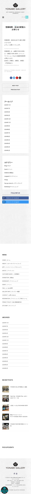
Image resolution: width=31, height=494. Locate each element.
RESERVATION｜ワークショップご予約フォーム (14, 298)
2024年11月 (7, 122)
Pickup (6, 179)
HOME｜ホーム (6, 260)
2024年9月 (7, 126)
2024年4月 (7, 143)
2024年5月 (7, 140)
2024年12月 (7, 119)
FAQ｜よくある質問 (7, 288)
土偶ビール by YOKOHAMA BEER (19, 405)
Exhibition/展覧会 (8, 172)
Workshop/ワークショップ (11, 186)
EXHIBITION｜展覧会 (8, 277)
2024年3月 (7, 147)
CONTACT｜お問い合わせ (9, 295)
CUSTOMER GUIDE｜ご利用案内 (10, 274)
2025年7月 (7, 108)
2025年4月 (7, 112)
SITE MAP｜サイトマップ (9, 305)
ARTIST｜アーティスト (8, 270)
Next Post (15, 85)
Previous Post (15, 89)
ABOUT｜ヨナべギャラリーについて (11, 263)
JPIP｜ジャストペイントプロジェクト (12, 267)
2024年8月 (7, 129)
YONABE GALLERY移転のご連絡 (18, 387)
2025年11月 (7, 105)
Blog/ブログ (7, 166)
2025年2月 (7, 115)
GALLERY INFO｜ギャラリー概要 (11, 291)
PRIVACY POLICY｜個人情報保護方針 (12, 302)
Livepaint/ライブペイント (11, 176)
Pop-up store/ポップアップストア (13, 183)
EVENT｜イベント (7, 284)
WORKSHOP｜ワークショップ (10, 281)
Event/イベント (8, 169)
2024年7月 (7, 133)
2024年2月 (7, 150)
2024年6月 (7, 136)
